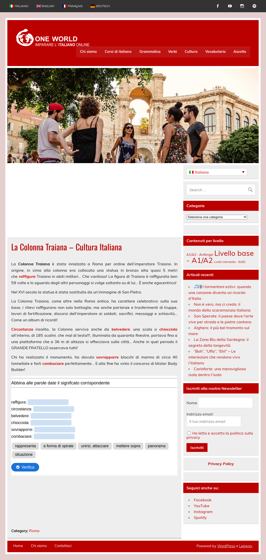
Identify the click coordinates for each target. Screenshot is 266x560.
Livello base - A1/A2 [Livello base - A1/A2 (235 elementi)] (220, 257)
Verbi (172, 51)
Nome (191, 402)
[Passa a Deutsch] (100, 6)
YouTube (201, 505)
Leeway (245, 546)
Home (18, 546)
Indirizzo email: (200, 414)
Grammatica (150, 51)
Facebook (202, 499)
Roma (34, 530)
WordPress (226, 546)
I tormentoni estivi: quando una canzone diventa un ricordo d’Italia (219, 292)
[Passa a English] (45, 6)
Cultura (191, 51)
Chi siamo (88, 51)
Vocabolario (215, 51)
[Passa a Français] (72, 6)
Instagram (203, 511)
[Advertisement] (94, 201)
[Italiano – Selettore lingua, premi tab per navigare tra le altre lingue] (216, 172)
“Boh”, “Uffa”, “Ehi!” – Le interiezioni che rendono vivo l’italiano (214, 357)
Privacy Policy (221, 463)
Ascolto (239, 51)
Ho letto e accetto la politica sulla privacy (219, 435)
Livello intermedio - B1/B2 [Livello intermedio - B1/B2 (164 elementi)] (229, 262)
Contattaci (63, 546)
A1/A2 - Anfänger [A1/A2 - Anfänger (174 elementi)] (199, 255)
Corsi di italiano (118, 51)
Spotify (200, 517)
